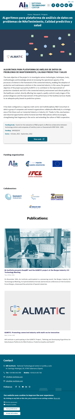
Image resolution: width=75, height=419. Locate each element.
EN (69, 2)
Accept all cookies (12, 416)
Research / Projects (40, 14)
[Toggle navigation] (48, 5)
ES (73, 2)
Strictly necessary (11, 404)
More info (57, 401)
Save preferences (11, 411)
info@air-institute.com (14, 377)
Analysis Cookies (10, 407)
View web (37, 139)
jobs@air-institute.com (14, 381)
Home (29, 14)
